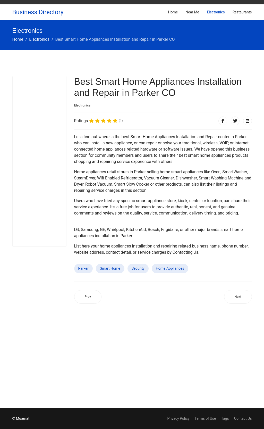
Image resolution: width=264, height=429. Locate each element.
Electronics (216, 12)
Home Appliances (170, 268)
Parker (83, 268)
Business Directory (38, 12)
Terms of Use (205, 418)
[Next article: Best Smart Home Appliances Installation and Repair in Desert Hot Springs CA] (238, 297)
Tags (225, 418)
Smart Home (110, 268)
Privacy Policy (178, 418)
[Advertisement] (39, 161)
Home (173, 12)
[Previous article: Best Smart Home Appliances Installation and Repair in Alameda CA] (88, 297)
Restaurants (242, 12)
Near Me (192, 12)
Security (138, 268)
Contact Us (243, 418)
